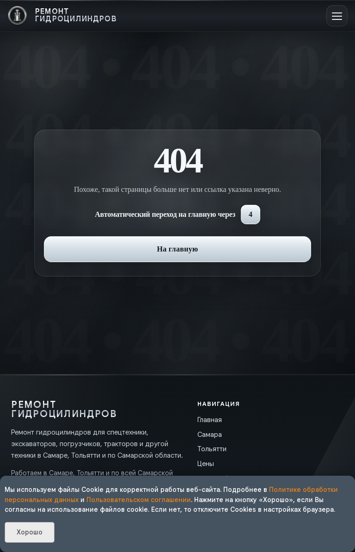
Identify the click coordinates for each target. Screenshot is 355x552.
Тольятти (211, 449)
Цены (205, 464)
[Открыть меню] (337, 15)
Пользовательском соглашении (138, 500)
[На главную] (62, 16)
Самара (209, 434)
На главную (177, 249)
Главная (209, 420)
